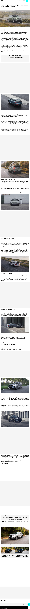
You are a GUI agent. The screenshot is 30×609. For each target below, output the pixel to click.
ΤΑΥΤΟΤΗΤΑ (2, 607)
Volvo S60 (24, 521)
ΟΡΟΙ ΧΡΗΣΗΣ (5, 607)
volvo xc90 (20, 521)
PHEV (12, 522)
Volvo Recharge (7, 522)
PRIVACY (8, 607)
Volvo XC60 (17, 521)
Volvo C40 (11, 521)
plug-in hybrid (15, 522)
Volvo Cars (8, 521)
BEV (10, 522)
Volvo (5, 521)
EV (9, 522)
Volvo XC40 (14, 521)
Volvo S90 (27, 521)
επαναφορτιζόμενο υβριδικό (21, 522)
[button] (2, 0)
